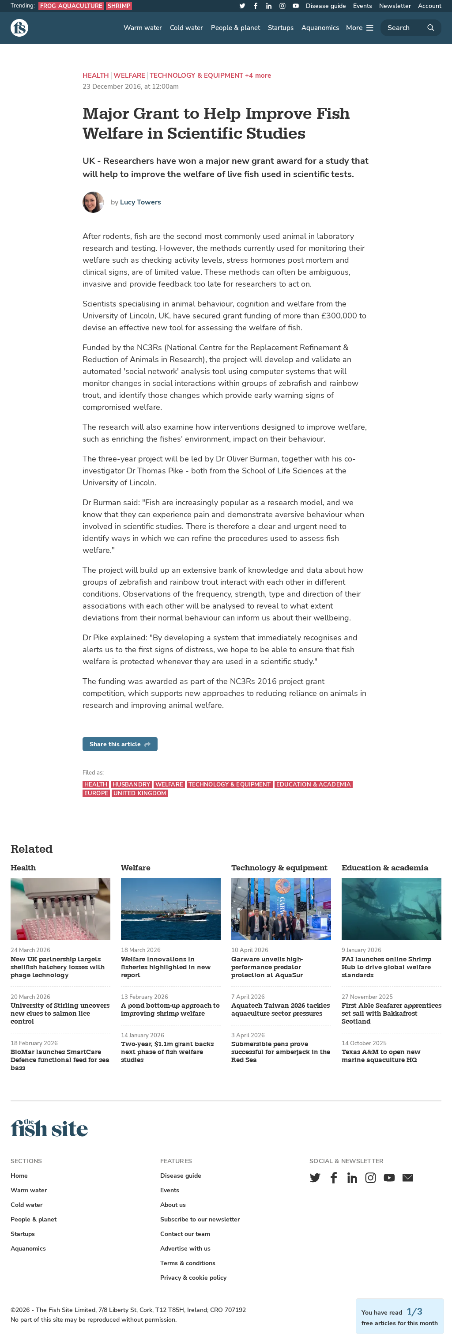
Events (362, 6)
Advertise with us (185, 1248)
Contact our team (185, 1234)
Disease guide (326, 6)
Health (96, 75)
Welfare (129, 75)
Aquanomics (320, 27)
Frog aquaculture (71, 6)
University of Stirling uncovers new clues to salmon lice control (60, 1014)
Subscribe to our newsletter (200, 1219)
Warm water (143, 27)
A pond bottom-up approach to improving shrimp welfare (170, 1010)
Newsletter (395, 6)
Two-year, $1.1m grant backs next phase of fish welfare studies (167, 1052)
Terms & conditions (187, 1263)
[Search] (410, 27)
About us (173, 1205)
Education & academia (313, 784)
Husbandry (131, 784)
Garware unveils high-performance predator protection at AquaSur (267, 967)
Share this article (120, 744)
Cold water (186, 27)
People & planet (235, 27)
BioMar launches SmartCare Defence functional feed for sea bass (60, 1060)
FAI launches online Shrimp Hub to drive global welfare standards (386, 967)
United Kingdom (139, 793)
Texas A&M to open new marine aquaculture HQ (381, 1056)
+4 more (258, 75)
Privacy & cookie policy (193, 1278)
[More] (359, 27)
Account (429, 6)
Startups (281, 27)
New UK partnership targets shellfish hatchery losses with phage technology (58, 967)
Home (19, 1176)
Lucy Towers (140, 202)
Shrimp (119, 6)
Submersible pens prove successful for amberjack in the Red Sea (280, 1052)
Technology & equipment (196, 75)
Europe (96, 793)
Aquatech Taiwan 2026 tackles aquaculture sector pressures (280, 1010)
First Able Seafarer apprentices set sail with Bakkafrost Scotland (391, 1014)
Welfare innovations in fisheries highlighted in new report (166, 967)
